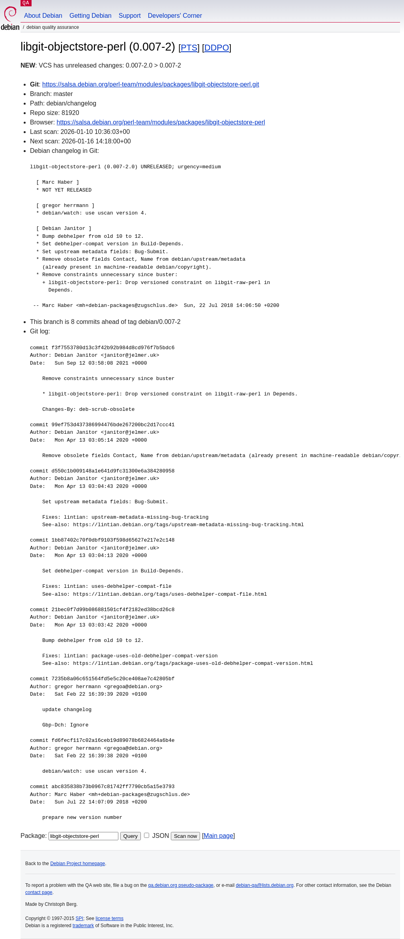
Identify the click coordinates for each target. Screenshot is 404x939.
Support (130, 15)
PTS (189, 48)
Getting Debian (90, 15)
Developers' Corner (175, 15)
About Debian (43, 15)
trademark (83, 925)
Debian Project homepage (77, 863)
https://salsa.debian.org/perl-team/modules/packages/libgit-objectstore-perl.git (150, 84)
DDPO (216, 48)
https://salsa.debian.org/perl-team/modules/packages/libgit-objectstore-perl (161, 122)
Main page (218, 835)
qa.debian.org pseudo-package (180, 885)
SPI (79, 918)
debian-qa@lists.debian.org (265, 885)
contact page (38, 892)
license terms (109, 918)
